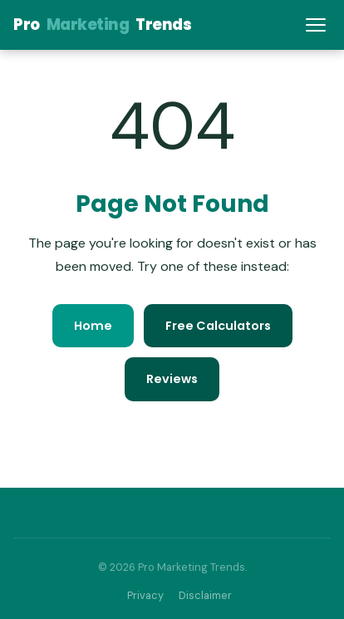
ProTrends (102, 24)
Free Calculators (218, 325)
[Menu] (316, 25)
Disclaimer (205, 595)
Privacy (145, 595)
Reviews (172, 379)
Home (93, 325)
